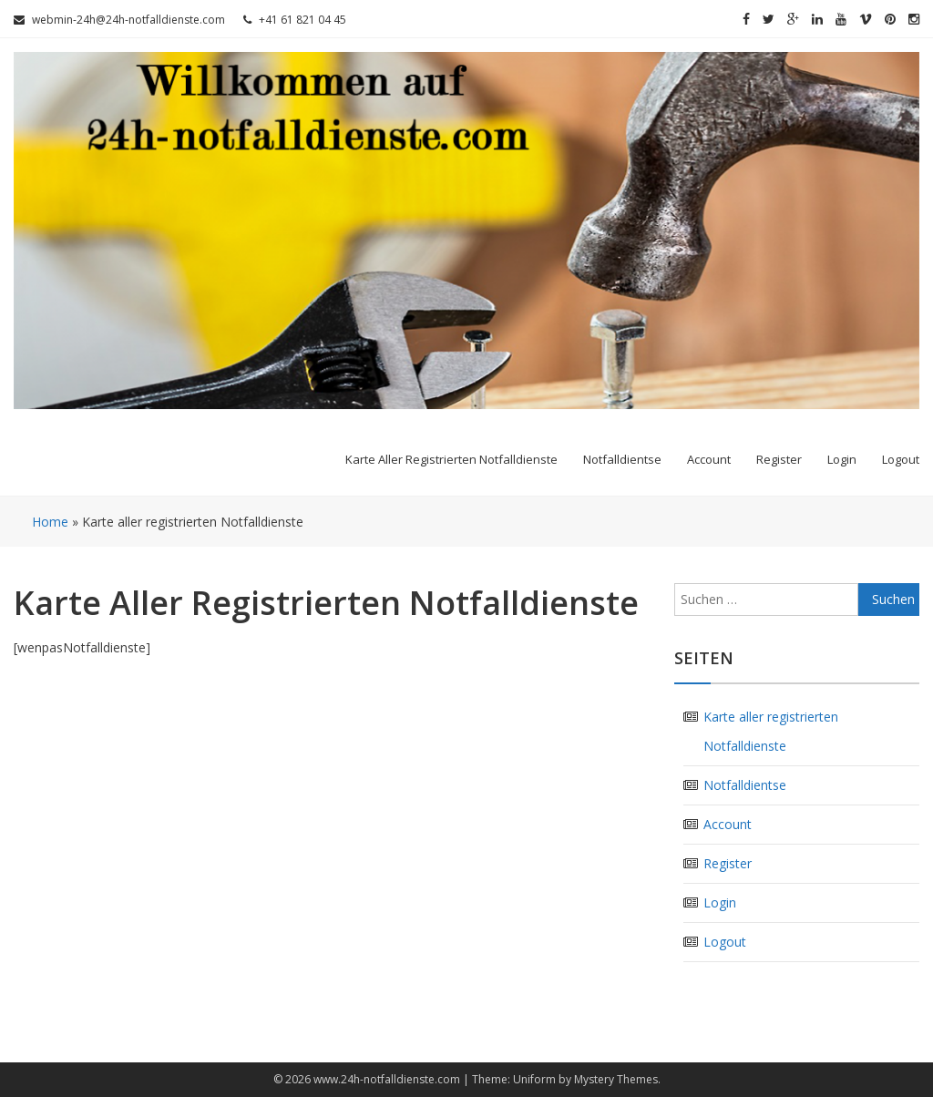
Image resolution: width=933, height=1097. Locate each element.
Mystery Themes (616, 1079)
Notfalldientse (622, 459)
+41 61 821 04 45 (294, 19)
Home (50, 521)
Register (779, 459)
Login (841, 459)
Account (709, 459)
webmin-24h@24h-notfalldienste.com (119, 19)
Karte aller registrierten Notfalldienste (451, 459)
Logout (900, 459)
